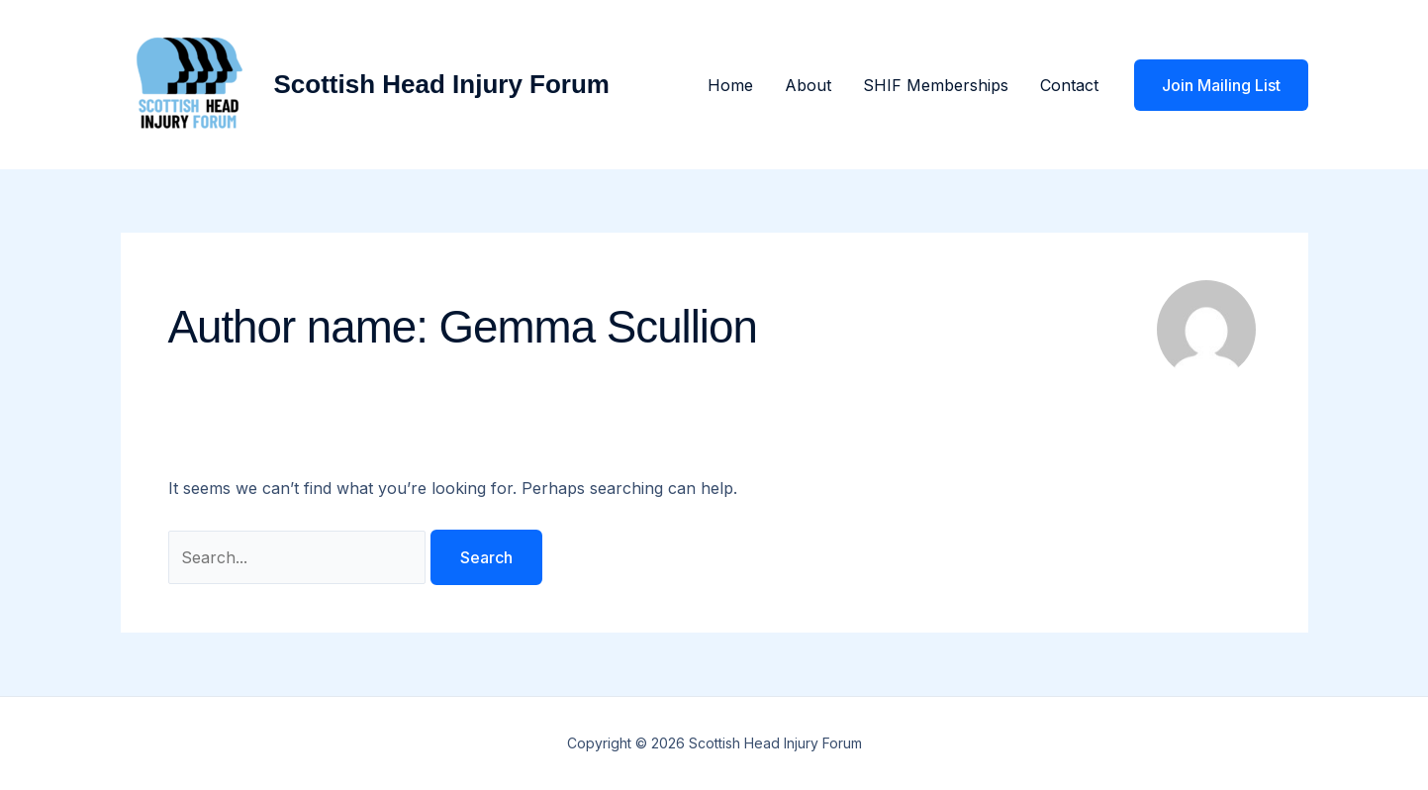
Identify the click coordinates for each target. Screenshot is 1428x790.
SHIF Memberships (935, 85)
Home (730, 85)
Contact (1069, 85)
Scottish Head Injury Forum (442, 84)
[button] (1221, 85)
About (808, 85)
